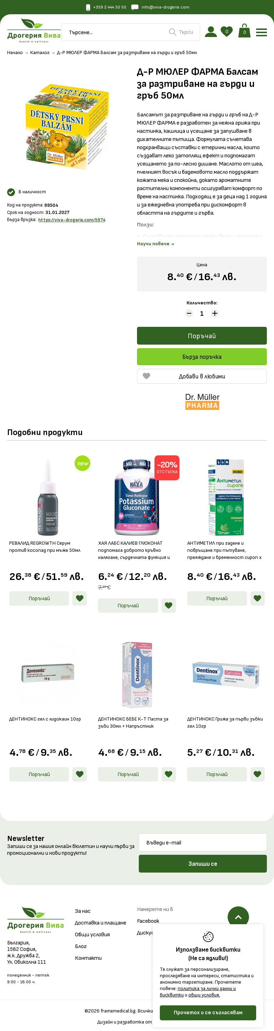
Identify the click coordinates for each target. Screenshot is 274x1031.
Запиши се (202, 858)
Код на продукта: (25, 207)
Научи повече (155, 246)
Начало (15, 54)
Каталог (40, 54)
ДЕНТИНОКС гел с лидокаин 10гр (44, 717)
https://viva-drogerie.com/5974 (72, 221)
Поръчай (202, 338)
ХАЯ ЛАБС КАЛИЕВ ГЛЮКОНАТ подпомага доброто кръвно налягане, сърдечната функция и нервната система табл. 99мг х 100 (136, 548)
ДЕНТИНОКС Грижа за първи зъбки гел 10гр (222, 717)
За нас (83, 905)
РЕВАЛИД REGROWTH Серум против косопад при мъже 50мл (44, 548)
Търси (181, 33)
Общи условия (92, 929)
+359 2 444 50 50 (103, 7)
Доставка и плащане (100, 917)
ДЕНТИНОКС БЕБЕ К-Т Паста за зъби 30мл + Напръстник (135, 717)
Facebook (148, 915)
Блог (81, 941)
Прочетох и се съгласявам (208, 1012)
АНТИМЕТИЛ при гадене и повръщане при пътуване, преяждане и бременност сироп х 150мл (220, 548)
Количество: (202, 305)
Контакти (88, 952)
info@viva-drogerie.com (163, 7)
